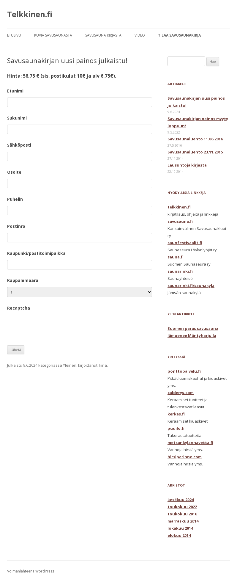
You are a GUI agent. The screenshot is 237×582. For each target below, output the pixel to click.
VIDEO (140, 35)
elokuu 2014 (179, 535)
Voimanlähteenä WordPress (30, 571)
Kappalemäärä (22, 280)
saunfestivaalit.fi (185, 242)
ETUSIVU (14, 35)
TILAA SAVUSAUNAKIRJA (179, 35)
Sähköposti (19, 145)
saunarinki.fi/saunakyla (191, 285)
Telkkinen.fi (29, 14)
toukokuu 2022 (182, 506)
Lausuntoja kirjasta (187, 165)
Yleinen (69, 365)
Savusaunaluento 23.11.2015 (195, 152)
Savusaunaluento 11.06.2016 (195, 139)
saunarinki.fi (180, 271)
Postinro (16, 226)
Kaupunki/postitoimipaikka (36, 253)
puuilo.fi (176, 428)
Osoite (14, 172)
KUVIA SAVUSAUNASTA (53, 35)
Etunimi (15, 91)
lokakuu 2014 (180, 528)
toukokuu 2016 (182, 514)
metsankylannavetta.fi (190, 442)
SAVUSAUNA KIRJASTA (103, 35)
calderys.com (181, 392)
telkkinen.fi (179, 207)
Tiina (102, 365)
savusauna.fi (180, 221)
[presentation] (52, 326)
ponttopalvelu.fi (184, 371)
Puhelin (15, 199)
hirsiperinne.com (185, 456)
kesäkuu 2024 (181, 499)
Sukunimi (17, 118)
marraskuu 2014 (183, 521)
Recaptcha (18, 308)
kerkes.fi (176, 414)
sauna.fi (176, 257)
